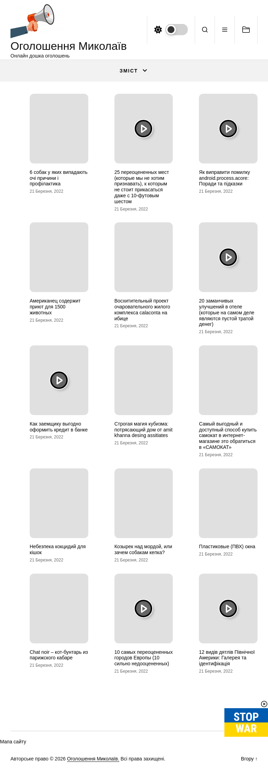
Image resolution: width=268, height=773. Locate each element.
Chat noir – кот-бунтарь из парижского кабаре (59, 655)
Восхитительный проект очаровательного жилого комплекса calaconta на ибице (142, 309)
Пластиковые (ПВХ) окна (227, 546)
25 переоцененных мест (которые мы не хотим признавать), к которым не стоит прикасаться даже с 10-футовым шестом (141, 186)
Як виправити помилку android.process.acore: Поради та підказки (224, 178)
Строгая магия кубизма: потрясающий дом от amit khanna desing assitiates (143, 429)
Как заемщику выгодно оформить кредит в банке (59, 427)
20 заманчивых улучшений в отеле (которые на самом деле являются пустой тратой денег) (226, 312)
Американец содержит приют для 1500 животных (55, 306)
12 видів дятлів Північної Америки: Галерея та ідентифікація (227, 658)
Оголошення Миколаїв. (93, 758)
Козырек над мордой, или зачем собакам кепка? (143, 549)
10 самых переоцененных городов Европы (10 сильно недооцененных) (143, 658)
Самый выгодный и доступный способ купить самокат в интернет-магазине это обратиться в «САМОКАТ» (227, 435)
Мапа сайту (13, 741)
